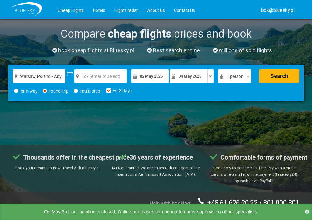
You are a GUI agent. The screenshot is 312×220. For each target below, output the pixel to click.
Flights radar (126, 10)
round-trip (56, 91)
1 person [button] (235, 76)
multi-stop (87, 91)
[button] (278, 10)
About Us (156, 10)
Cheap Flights (71, 10)
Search (279, 76)
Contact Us (184, 10)
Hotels (99, 10)
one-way (25, 91)
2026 (151, 76)
